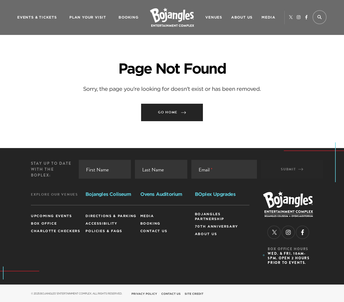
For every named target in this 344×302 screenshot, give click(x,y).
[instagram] (298, 17)
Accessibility (101, 223)
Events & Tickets (37, 17)
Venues (213, 17)
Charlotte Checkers (55, 231)
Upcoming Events (51, 216)
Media (268, 17)
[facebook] (306, 17)
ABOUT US (242, 17)
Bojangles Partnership (209, 216)
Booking (129, 17)
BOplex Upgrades (215, 194)
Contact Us (153, 231)
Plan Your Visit (87, 17)
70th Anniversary (216, 226)
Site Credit (194, 293)
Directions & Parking (111, 216)
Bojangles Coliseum (108, 194)
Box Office (44, 223)
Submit (292, 169)
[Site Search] (319, 17)
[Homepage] (288, 215)
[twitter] (291, 17)
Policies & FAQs (103, 231)
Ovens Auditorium (161, 194)
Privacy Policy (144, 293)
